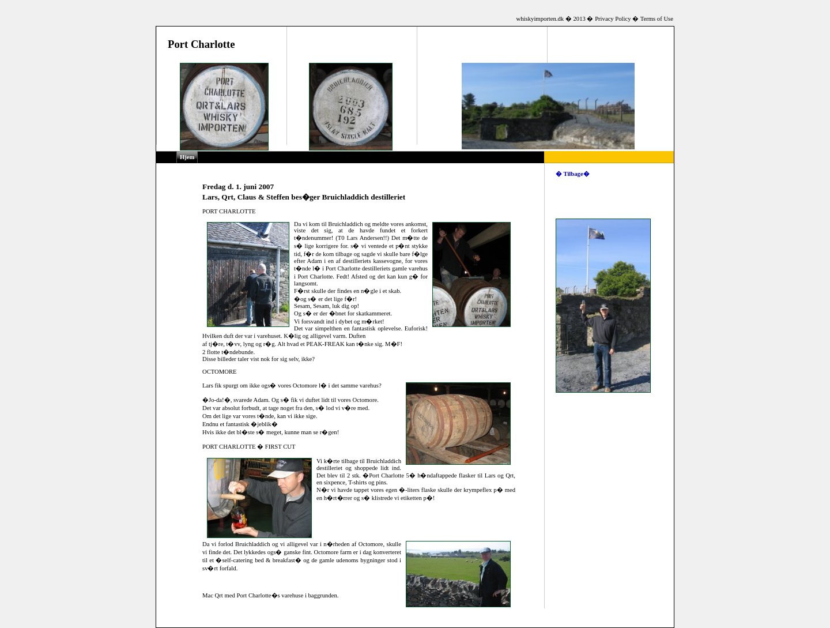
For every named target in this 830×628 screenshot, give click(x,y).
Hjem (187, 157)
